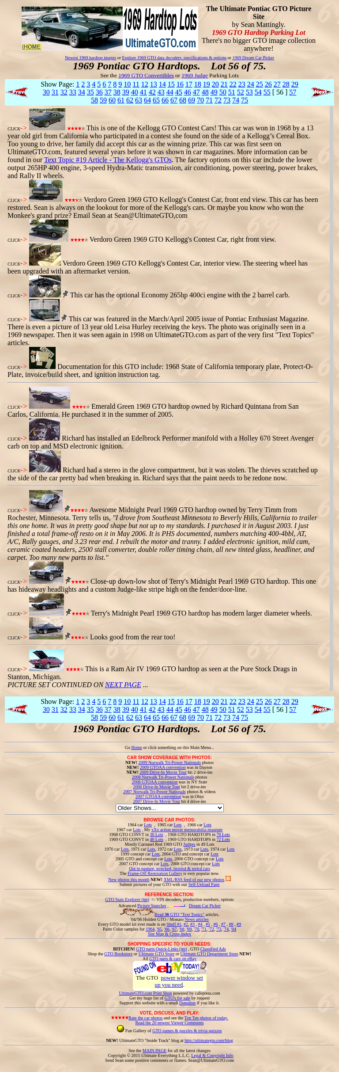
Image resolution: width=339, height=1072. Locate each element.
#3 (192, 924)
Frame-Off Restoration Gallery (155, 873)
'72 (211, 929)
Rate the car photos (145, 1017)
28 (286, 84)
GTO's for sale (177, 998)
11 (135, 84)
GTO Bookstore (118, 953)
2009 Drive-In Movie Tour (163, 772)
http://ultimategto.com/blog (209, 1040)
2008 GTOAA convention (154, 781)
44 (169, 92)
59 (103, 100)
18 (197, 84)
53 (249, 92)
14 (162, 84)
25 (259, 84)
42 (152, 92)
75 (244, 100)
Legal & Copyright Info (212, 1055)
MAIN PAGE (154, 1050)
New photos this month (128, 879)
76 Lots (223, 834)
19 (206, 84)
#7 (223, 924)
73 (226, 100)
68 (182, 100)
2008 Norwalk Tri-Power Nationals (163, 777)
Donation (187, 1002)
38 (117, 92)
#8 (231, 924)
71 (209, 100)
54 (258, 92)
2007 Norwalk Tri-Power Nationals (154, 791)
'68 (182, 929)
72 (218, 100)
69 (191, 100)
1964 (150, 929)
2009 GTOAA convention (163, 767)
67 (173, 100)
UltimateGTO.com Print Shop (145, 993)
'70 (196, 929)
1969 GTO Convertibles (145, 75)
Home (136, 747)
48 (205, 92)
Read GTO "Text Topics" (179, 914)
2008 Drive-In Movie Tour (156, 786)
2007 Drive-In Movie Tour (156, 801)
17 (188, 84)
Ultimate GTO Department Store (209, 953)
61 (120, 100)
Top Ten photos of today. (206, 1017)
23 (241, 84)
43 (161, 92)
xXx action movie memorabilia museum (186, 829)
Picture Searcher (151, 905)
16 (180, 84)
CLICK (14, 128)
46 (187, 92)
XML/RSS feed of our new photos (194, 879)
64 (147, 100)
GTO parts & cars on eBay (172, 958)
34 (81, 92)
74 (235, 100)
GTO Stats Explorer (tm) (127, 899)
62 (129, 100)
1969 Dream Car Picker (253, 57)
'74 (226, 929)
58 (94, 100)
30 (46, 92)
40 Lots (156, 839)
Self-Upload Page (204, 884)
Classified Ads (213, 949)
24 (250, 84)
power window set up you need (179, 981)
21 (224, 84)
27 (277, 84)
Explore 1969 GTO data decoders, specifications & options (174, 57)
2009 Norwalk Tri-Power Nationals (170, 762)
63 (138, 100)
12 (144, 84)
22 (233, 84)
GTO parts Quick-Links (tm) (161, 949)
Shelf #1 (173, 924)
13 (153, 84)
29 (294, 84)
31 (55, 92)
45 (178, 92)
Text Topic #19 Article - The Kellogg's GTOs (108, 159)
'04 (233, 929)
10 (127, 84)
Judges (189, 844)
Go (128, 747)
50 (222, 92)
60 (112, 100)
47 (196, 92)
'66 (167, 929)
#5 (208, 924)
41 (143, 92)
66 (165, 100)
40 (134, 92)
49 (214, 92)
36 (99, 92)
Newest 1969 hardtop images (90, 57)
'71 (204, 929)
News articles (196, 919)
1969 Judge (194, 75)
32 (64, 92)
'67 (174, 929)
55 (267, 92)
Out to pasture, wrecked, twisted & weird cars (169, 868)
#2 (186, 924)
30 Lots (156, 834)
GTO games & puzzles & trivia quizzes (187, 1030)
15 (171, 84)
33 (72, 92)
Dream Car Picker (205, 905)
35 (90, 92)
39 (125, 92)
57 (292, 92)
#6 (215, 924)
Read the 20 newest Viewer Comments (169, 1022)
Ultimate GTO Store (156, 953)
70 (200, 100)
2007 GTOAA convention (158, 796)
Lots (148, 824)
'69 (189, 929)
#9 (239, 924)
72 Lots (223, 839)
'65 (159, 929)
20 (215, 84)
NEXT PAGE (123, 684)
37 (108, 92)
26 (268, 84)
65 (156, 100)
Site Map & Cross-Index (169, 935)
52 (240, 92)
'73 (219, 929)
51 (231, 92)
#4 (200, 924)
